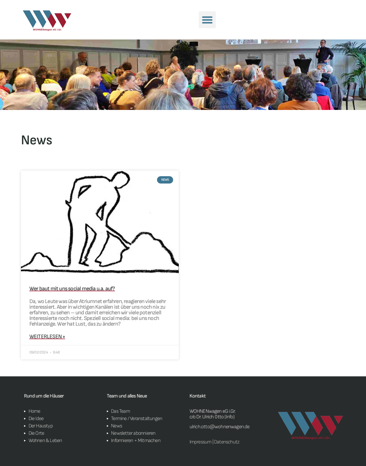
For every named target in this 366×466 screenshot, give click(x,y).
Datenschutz (226, 442)
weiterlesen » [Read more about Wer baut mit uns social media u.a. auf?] (47, 336)
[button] (207, 19)
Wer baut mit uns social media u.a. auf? (72, 288)
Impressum (200, 442)
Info (229, 417)
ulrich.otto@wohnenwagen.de (219, 427)
